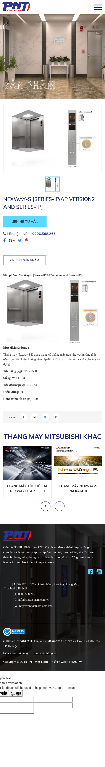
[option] (52, 56)
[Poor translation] (16, 693)
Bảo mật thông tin (45, 653)
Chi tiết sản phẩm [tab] (24, 260)
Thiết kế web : (59, 661)
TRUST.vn (75, 661)
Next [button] (59, 506)
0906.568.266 (44, 233)
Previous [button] (46, 506)
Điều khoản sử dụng (15, 653)
